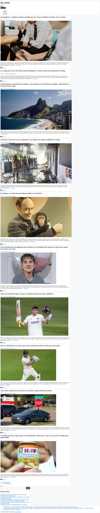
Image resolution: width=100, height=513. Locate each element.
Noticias (5, 13)
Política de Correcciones (51, 508)
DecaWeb (5, 2)
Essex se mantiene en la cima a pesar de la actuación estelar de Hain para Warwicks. (30, 346)
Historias (5, 14)
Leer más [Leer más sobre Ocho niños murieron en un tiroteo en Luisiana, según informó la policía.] (13, 430)
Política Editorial (15, 506)
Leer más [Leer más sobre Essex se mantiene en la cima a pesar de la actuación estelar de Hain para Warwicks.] (8, 385)
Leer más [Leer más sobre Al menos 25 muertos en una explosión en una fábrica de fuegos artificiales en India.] (13, 187)
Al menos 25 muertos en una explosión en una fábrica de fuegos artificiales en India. (30, 140)
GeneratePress (18, 511)
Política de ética (36, 506)
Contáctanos (18, 509)
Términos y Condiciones (77, 508)
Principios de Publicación (26, 506)
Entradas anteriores (6, 482)
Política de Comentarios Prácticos (36, 508)
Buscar (2, 486)
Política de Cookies (89, 508)
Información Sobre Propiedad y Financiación (52, 506)
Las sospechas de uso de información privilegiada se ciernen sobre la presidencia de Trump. (33, 71)
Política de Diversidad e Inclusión (70, 506)
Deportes (5, 11)
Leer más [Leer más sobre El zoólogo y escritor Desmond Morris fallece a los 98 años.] (32, 241)
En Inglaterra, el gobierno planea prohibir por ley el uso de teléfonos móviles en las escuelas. (33, 17)
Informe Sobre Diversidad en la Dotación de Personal (16, 508)
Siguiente (9, 483)
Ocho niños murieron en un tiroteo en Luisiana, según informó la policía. (26, 391)
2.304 (5, 483)
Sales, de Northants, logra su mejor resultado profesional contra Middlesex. (27, 294)
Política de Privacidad (9, 509)
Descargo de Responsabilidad (64, 508)
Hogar (4, 10)
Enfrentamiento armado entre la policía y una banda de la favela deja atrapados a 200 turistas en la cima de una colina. (15, 500)
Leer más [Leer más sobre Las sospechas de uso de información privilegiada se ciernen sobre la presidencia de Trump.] (35, 78)
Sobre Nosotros (6, 506)
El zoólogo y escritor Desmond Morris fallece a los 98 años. (21, 193)
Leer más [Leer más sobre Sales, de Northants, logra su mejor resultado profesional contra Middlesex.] (16, 340)
